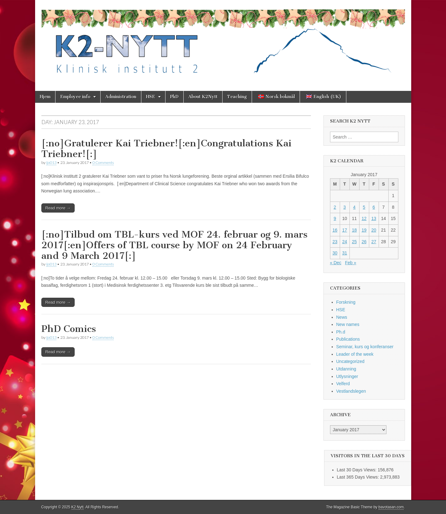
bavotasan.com (391, 507)
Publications (348, 339)
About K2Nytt (203, 96)
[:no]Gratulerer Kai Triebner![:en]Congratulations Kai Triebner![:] (166, 149)
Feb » (350, 262)
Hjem (45, 96)
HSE (150, 96)
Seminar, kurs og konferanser (365, 346)
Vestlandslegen (351, 391)
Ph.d (340, 331)
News (341, 317)
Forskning (345, 302)
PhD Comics (68, 328)
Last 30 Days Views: (357, 469)
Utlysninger (347, 376)
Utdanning (346, 368)
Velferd (343, 383)
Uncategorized (350, 361)
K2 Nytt (77, 507)
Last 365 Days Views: (358, 477)
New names (347, 324)
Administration (120, 96)
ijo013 (51, 162)
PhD (174, 96)
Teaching (237, 96)
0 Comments (103, 162)
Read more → (58, 208)
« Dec (336, 262)
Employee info (75, 96)
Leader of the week (355, 354)
